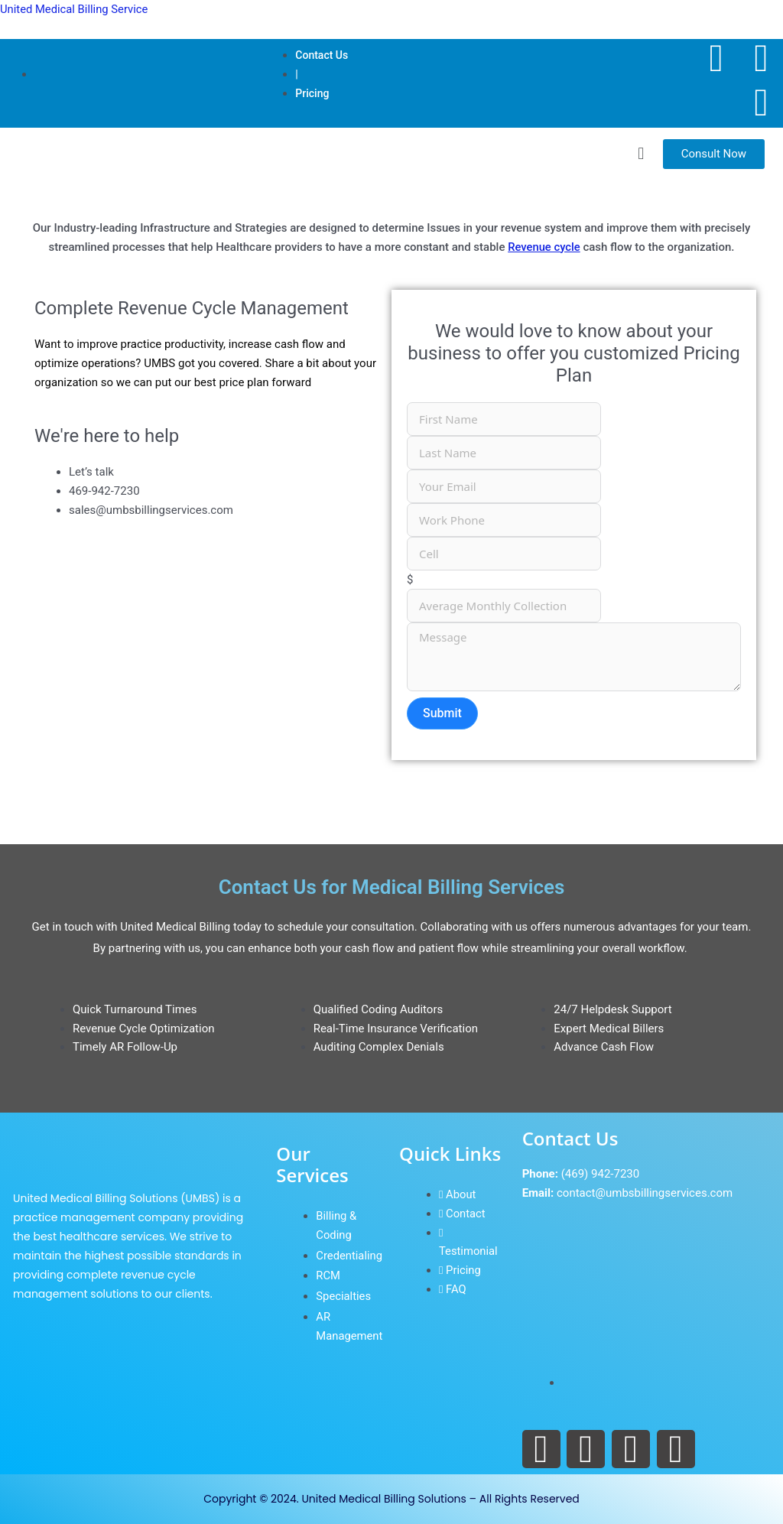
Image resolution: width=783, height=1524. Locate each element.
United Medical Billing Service (75, 9)
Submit (442, 713)
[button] (640, 153)
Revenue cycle (543, 247)
